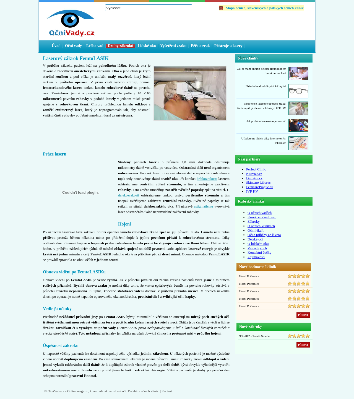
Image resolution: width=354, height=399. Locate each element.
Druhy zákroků (120, 46)
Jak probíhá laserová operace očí (266, 121)
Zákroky (254, 221)
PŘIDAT (303, 315)
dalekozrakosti (128, 195)
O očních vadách (260, 213)
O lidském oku (258, 244)
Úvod (56, 46)
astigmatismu (203, 206)
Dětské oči (255, 239)
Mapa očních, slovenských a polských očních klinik (265, 8)
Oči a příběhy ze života (264, 235)
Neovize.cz (254, 174)
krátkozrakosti (207, 179)
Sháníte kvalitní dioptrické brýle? (266, 86)
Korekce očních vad (262, 217)
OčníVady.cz (56, 391)
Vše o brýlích (257, 248)
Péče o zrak (200, 46)
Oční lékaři (256, 230)
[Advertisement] (136, 133)
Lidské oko (147, 46)
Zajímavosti (256, 257)
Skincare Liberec (258, 182)
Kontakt (167, 391)
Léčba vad (94, 46)
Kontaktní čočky (259, 252)
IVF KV (252, 191)
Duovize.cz (254, 178)
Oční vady (73, 46)
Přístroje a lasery (228, 46)
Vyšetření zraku (173, 46)
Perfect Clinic (256, 169)
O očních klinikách (261, 226)
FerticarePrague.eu (259, 187)
